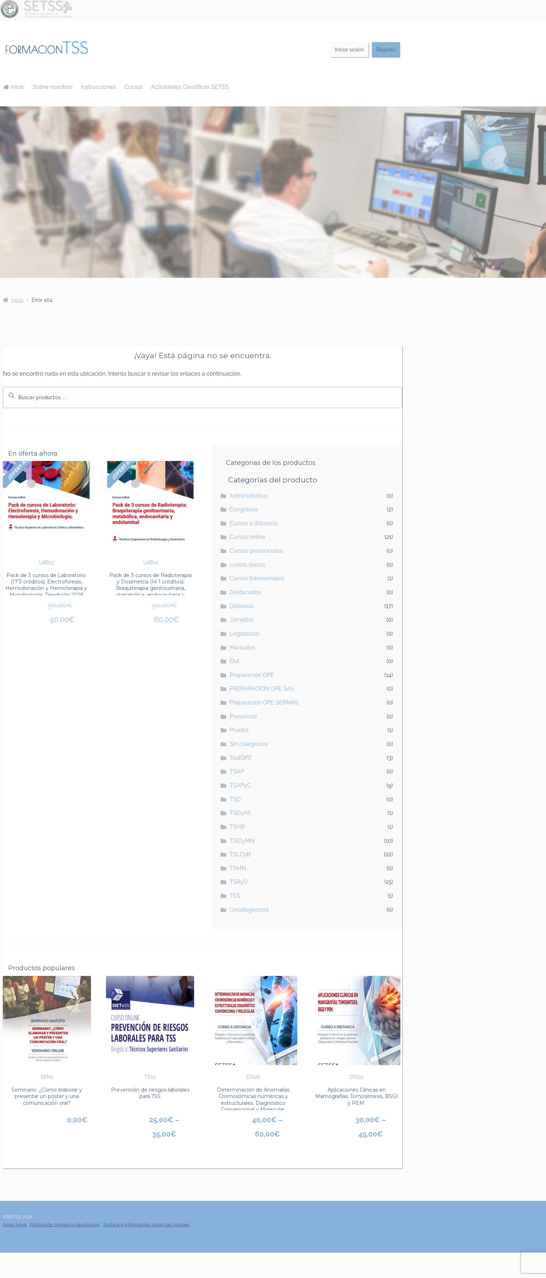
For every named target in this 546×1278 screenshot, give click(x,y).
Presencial (243, 716)
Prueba (239, 730)
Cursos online (248, 536)
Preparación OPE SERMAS (264, 702)
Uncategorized (249, 909)
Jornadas (242, 619)
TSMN (238, 868)
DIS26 (253, 1028)
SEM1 (47, 1028)
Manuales (243, 647)
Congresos (244, 509)
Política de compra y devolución (65, 1224)
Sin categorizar (249, 744)
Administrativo (248, 495)
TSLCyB (240, 854)
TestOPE (241, 758)
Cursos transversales (257, 578)
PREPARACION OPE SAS (262, 688)
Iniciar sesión (349, 49)
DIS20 (357, 1028)
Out (234, 661)
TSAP (237, 771)
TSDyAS (240, 813)
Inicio (14, 87)
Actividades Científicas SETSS (190, 87)
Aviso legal (15, 1224)
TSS (235, 895)
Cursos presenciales (256, 550)
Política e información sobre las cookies (146, 1224)
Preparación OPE (252, 675)
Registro (385, 49)
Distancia (242, 606)
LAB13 (46, 513)
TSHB (237, 826)
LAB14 (150, 513)
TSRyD (239, 881)
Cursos (133, 87)
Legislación (245, 633)
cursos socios (248, 564)
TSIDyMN (242, 840)
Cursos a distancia (254, 523)
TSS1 (150, 1028)
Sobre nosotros (53, 87)
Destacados (245, 592)
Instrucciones (98, 87)
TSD (235, 799)
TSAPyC (240, 785)
